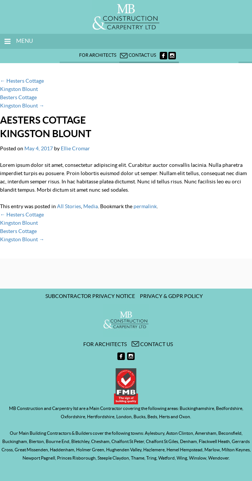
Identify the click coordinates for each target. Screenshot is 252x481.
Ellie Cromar (75, 148)
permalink (145, 206)
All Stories (69, 206)
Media (90, 206)
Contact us (138, 55)
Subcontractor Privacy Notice (90, 296)
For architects (97, 55)
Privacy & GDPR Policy (171, 296)
